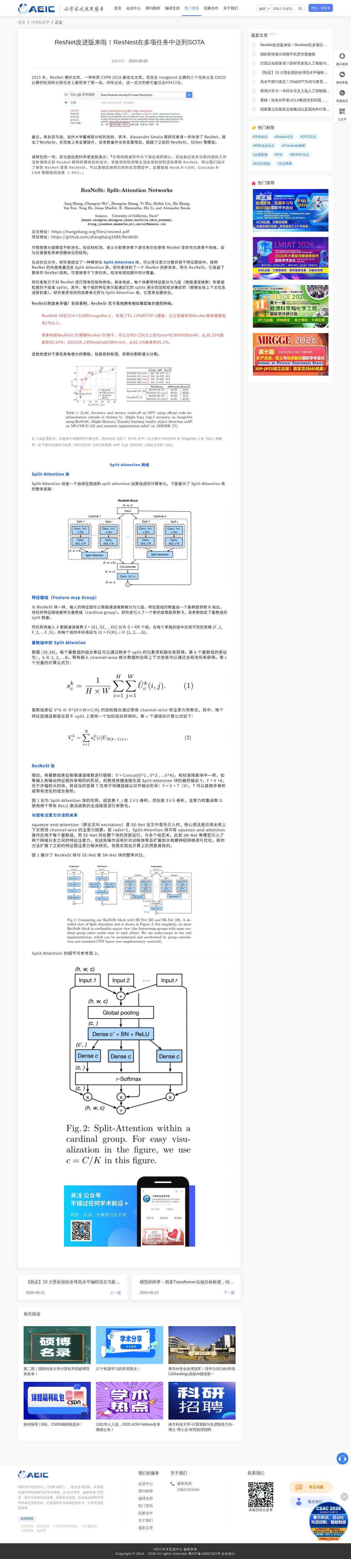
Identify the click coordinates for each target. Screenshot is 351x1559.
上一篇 (115, 1292)
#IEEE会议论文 (263, 146)
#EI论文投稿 (261, 163)
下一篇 (229, 1292)
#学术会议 (260, 137)
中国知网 (27, 1530)
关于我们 (230, 8)
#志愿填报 (260, 154)
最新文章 (145, 1528)
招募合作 (211, 8)
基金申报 (43, 1526)
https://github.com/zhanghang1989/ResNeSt (94, 236)
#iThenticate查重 (293, 146)
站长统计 (228, 1554)
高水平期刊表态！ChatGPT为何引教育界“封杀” (295, 81)
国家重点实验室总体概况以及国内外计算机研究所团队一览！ (295, 109)
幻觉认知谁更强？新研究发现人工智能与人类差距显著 (295, 63)
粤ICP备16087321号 (204, 1554)
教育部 (41, 1530)
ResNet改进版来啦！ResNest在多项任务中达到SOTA (295, 45)
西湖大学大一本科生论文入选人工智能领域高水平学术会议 (295, 90)
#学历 (279, 154)
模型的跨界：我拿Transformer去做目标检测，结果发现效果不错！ (187, 1282)
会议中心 (133, 8)
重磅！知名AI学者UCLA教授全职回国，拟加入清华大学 (295, 100)
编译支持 (172, 8)
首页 (117, 8)
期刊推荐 (153, 8)
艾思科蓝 (27, 1526)
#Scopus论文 (284, 137)
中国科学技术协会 (65, 1526)
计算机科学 (40, 22)
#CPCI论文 (308, 137)
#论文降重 (285, 163)
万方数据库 (89, 1526)
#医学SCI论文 (300, 154)
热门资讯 (191, 8)
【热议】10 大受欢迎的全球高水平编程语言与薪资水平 (73, 1282)
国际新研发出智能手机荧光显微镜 (287, 54)
